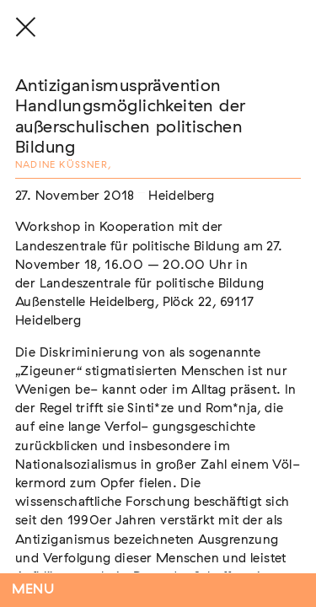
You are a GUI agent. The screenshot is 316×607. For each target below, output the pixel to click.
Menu (33, 589)
